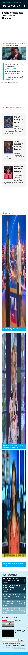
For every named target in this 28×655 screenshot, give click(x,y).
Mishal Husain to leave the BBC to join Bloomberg (19, 169)
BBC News (12, 43)
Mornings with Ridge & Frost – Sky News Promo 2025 (12, 587)
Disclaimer (8, 645)
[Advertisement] (14, 30)
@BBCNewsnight (10, 69)
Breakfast (4, 2)
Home (3, 43)
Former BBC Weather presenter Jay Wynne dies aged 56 (18, 119)
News (8, 2)
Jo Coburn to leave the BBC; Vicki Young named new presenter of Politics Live (18, 146)
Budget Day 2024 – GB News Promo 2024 (12, 609)
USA (20, 2)
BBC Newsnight (17, 107)
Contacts (22, 645)
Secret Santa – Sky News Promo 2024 (11, 595)
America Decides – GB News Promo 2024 (12, 602)
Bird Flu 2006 (18, 621)
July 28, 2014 (9, 79)
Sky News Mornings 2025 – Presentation (12, 579)
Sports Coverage (14, 2)
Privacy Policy (15, 645)
